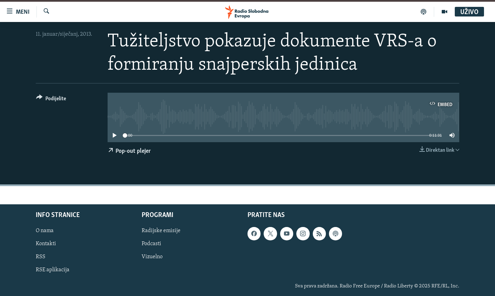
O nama (45, 231)
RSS (40, 257)
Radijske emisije (161, 231)
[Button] (51, 100)
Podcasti (151, 244)
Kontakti (46, 244)
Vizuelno (152, 257)
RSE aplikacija (52, 270)
